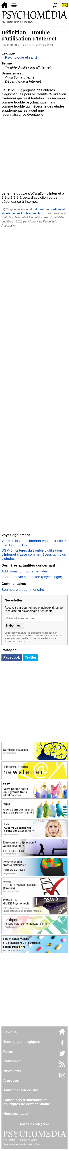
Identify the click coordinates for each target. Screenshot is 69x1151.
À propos (11, 1080)
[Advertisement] (34, 153)
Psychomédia (10, 44)
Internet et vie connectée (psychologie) (31, 577)
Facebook (11, 657)
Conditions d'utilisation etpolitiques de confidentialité (26, 1102)
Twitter (30, 657)
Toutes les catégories (34, 1124)
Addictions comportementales (24, 571)
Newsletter (12, 1071)
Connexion (12, 1061)
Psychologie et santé (21, 57)
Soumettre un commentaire (22, 589)
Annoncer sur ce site (20, 1090)
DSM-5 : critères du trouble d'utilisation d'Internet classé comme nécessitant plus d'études (33, 554)
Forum (8, 1051)
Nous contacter (16, 1114)
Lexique (10, 1032)
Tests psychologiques (21, 1042)
